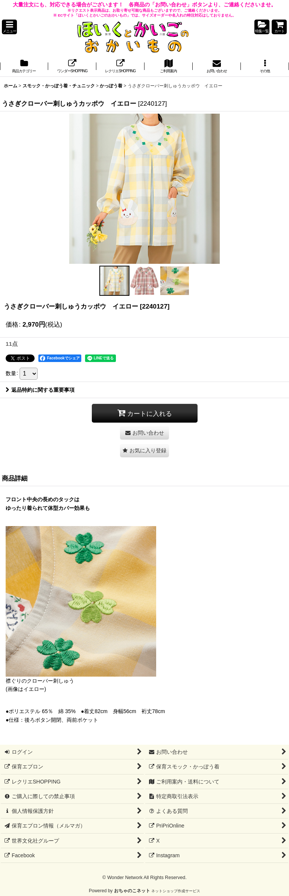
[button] (9, 27)
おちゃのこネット (132, 890)
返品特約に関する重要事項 (40, 390)
